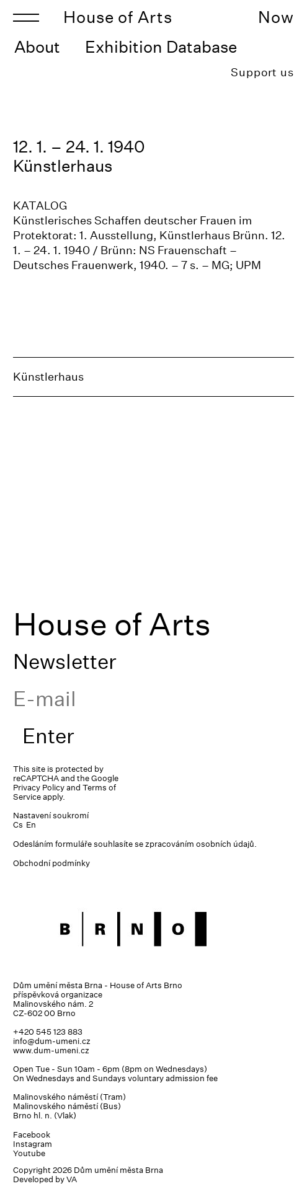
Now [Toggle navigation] (276, 17)
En (31, 824)
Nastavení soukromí (51, 815)
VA (71, 1179)
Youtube (29, 1153)
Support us (262, 72)
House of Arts (117, 17)
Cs (18, 824)
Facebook (31, 1135)
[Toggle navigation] (26, 17)
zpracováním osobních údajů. (201, 844)
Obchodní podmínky (51, 863)
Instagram (32, 1144)
